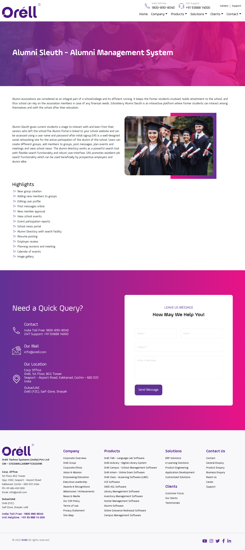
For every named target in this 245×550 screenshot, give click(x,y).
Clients (215, 14)
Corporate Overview (74, 458)
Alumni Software (114, 506)
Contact (232, 14)
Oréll (24, 540)
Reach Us (211, 477)
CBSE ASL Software (115, 487)
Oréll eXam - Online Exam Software (124, 472)
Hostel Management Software (121, 501)
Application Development (180, 472)
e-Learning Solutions (177, 463)
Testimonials (172, 503)
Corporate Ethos (72, 467)
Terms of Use (70, 506)
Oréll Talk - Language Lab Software (124, 458)
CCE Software (112, 482)
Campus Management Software (122, 515)
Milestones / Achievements (78, 491)
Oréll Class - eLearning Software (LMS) (126, 477)
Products (177, 14)
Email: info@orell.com (14, 492)
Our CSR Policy (71, 501)
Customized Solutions (177, 477)
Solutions (197, 14)
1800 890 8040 (33, 513)
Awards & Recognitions (76, 487)
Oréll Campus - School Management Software (130, 467)
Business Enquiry (215, 472)
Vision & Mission (72, 472)
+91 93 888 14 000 (33, 517)
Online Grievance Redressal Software (125, 510)
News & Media (71, 496)
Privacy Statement (74, 510)
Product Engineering (176, 467)
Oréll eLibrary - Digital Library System (125, 463)
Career (209, 482)
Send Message (148, 390)
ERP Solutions (173, 458)
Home (143, 14)
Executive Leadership (75, 482)
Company (158, 14)
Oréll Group (69, 463)
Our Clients (171, 498)
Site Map (68, 515)
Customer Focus (174, 493)
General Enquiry (215, 463)
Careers (224, 6)
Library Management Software (122, 491)
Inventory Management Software (123, 496)
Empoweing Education (76, 477)
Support (236, 6)
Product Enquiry (215, 467)
